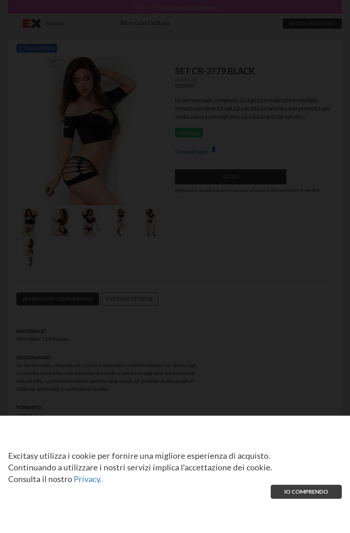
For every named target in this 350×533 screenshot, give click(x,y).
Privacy (87, 479)
